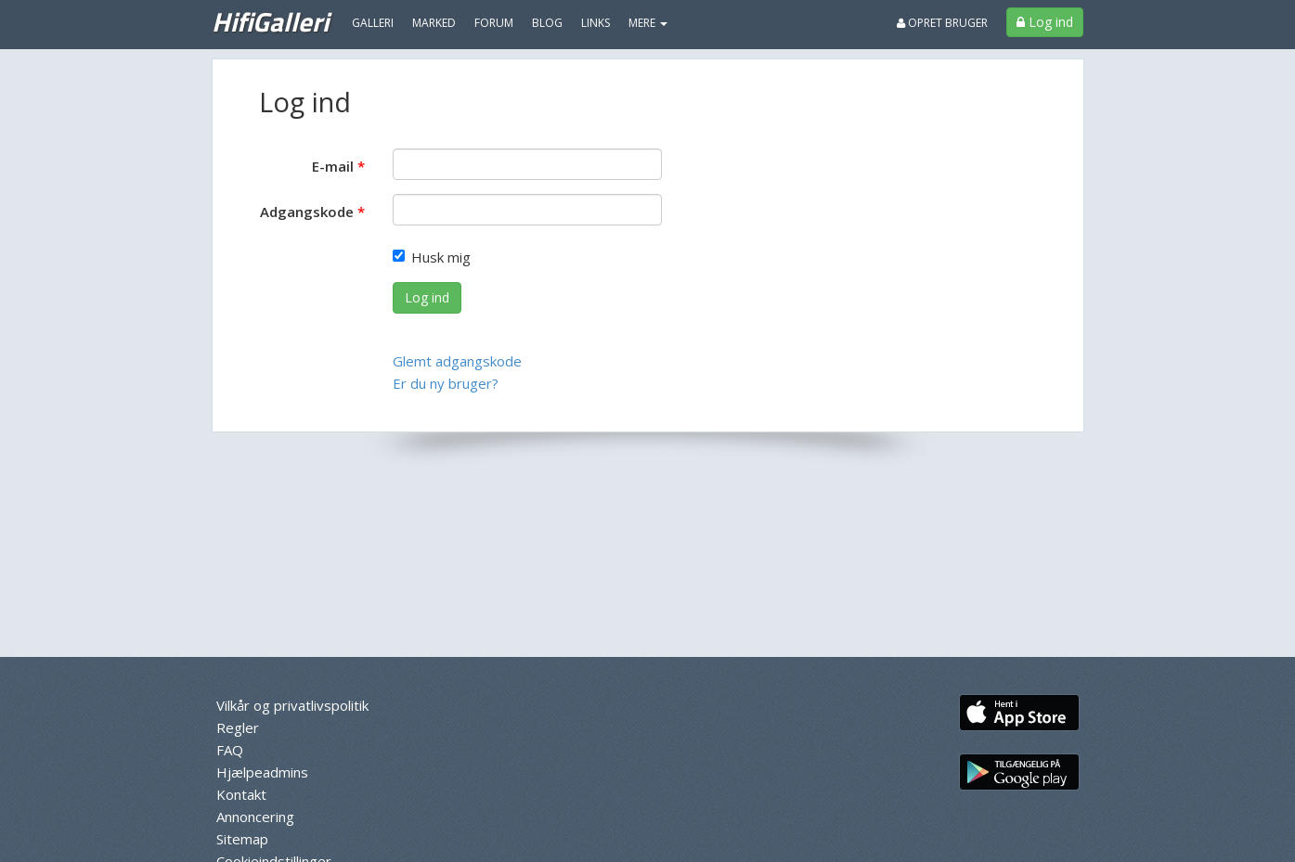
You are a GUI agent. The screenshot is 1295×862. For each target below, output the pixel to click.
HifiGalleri (270, 21)
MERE (647, 23)
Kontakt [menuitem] (241, 794)
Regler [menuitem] (237, 727)
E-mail (333, 166)
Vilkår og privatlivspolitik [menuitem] (292, 705)
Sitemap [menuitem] (242, 839)
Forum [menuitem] (493, 23)
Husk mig (432, 257)
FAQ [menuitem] (229, 749)
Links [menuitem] (595, 23)
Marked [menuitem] (434, 23)
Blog (547, 23)
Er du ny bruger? (446, 383)
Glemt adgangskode (457, 361)
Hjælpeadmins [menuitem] (262, 772)
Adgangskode (307, 211)
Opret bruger (942, 23)
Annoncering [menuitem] (255, 816)
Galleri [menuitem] (373, 23)
